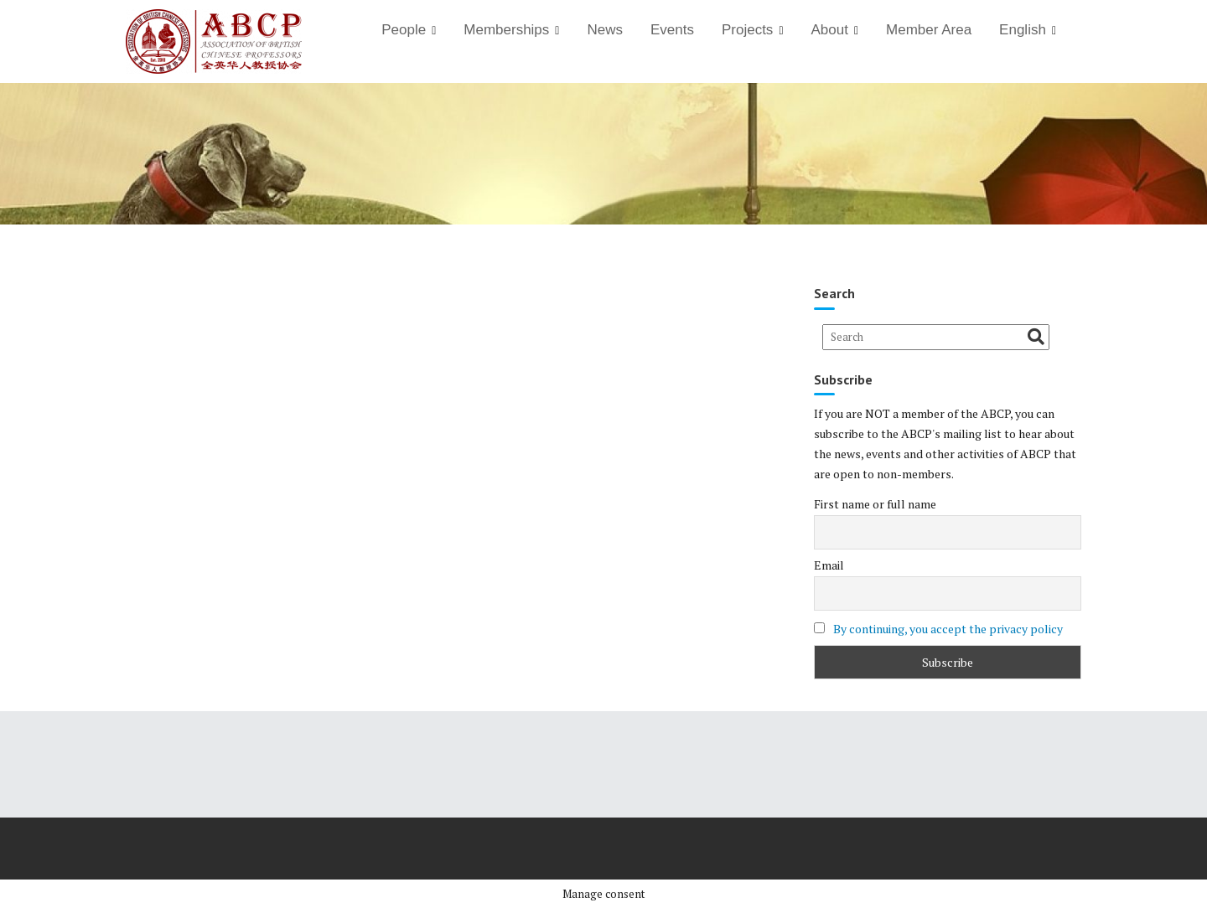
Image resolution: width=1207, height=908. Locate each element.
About (829, 30)
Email (829, 565)
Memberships (506, 30)
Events (672, 30)
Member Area (928, 30)
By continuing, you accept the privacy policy (948, 629)
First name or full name (875, 504)
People (403, 30)
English (1022, 30)
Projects (747, 30)
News (605, 30)
